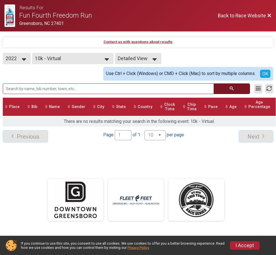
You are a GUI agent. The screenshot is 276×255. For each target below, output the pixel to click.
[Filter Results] (258, 88)
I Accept (244, 245)
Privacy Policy (138, 247)
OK (265, 73)
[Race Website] (11, 15)
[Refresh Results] (269, 88)
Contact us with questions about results (138, 42)
